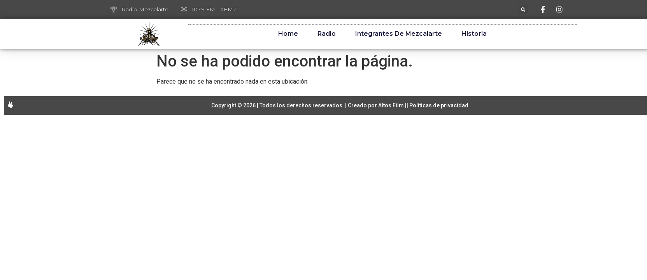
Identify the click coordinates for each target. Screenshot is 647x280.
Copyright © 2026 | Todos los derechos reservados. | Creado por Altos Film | (309, 105)
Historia (474, 33)
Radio (326, 33)
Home (288, 33)
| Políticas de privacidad (437, 105)
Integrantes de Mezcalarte (398, 33)
